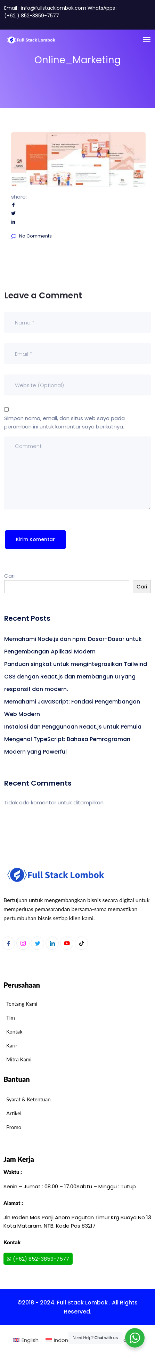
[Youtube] (66, 943)
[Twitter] (37, 943)
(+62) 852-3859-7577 (38, 1258)
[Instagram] (23, 943)
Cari (9, 575)
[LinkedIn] (52, 943)
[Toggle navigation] (146, 39)
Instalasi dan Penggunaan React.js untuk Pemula (72, 727)
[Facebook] (8, 943)
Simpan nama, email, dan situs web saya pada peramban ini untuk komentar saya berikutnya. (64, 422)
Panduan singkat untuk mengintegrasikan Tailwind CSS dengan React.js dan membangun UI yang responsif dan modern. (75, 676)
